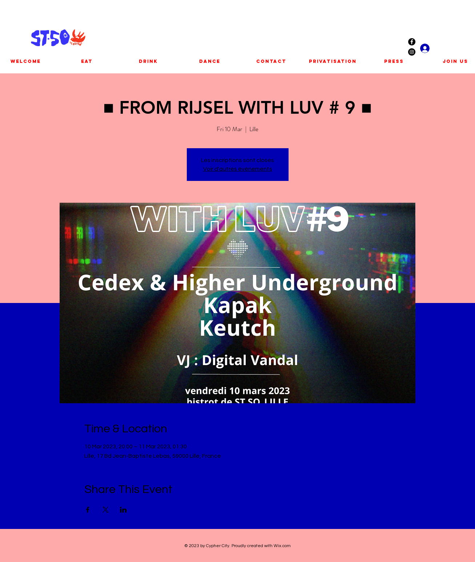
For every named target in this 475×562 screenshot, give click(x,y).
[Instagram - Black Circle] (411, 52)
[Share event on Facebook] (87, 510)
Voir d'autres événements (237, 169)
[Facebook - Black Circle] (411, 41)
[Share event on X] (105, 510)
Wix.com (282, 545)
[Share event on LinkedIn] (123, 510)
